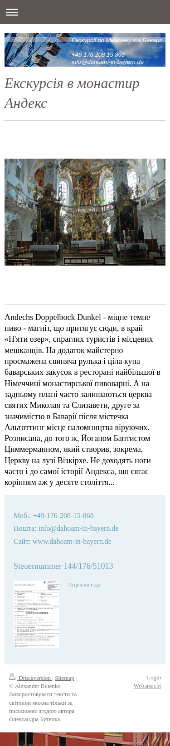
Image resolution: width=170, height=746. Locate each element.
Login (154, 677)
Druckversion (30, 677)
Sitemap (64, 677)
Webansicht (147, 685)
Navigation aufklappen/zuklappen (85, 12)
